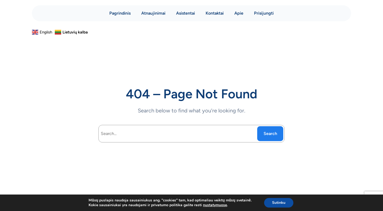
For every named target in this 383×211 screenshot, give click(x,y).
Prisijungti (264, 13)
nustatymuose (215, 205)
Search (270, 133)
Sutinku (278, 202)
